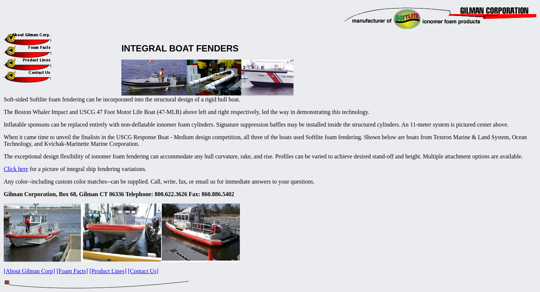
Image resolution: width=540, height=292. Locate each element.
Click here (16, 169)
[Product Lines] (108, 271)
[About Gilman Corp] (29, 271)
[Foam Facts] (72, 271)
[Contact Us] (143, 271)
